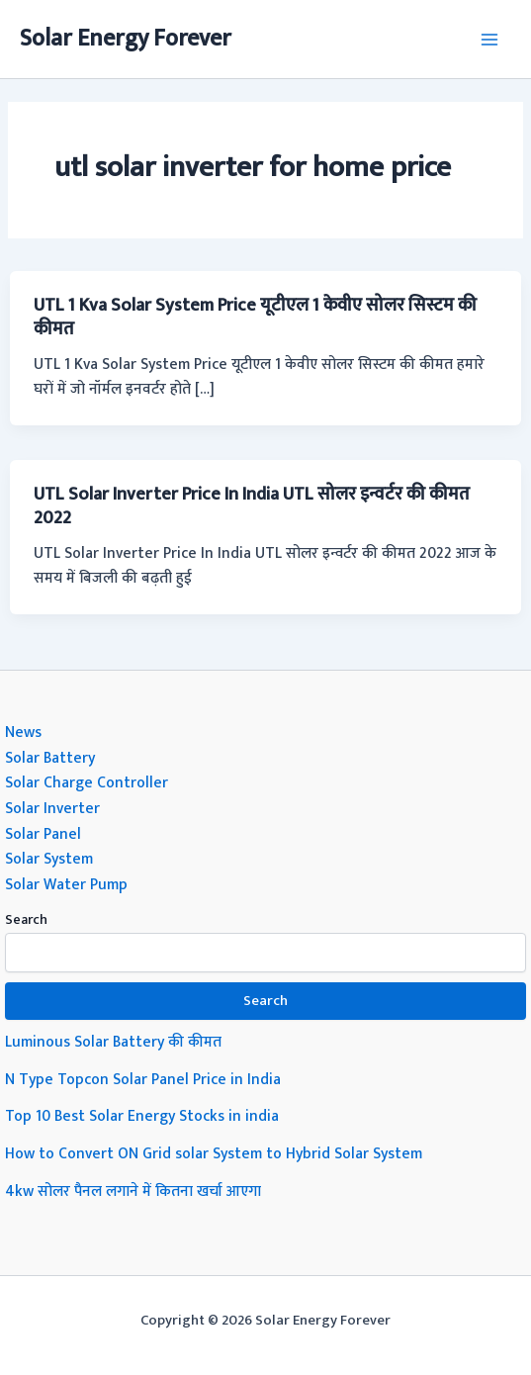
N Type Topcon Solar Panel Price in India (143, 1079)
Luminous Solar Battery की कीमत (113, 1041)
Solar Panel (43, 834)
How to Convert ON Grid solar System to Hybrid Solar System (213, 1153)
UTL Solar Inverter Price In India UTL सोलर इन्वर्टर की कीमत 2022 (252, 506)
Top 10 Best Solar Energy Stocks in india (142, 1116)
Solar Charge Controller (86, 782)
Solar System (49, 858)
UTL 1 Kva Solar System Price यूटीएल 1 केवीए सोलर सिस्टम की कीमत (255, 317)
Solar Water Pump (66, 884)
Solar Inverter (52, 808)
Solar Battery (50, 758)
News (23, 732)
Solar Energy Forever (125, 38)
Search (26, 919)
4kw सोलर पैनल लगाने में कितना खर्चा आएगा (133, 1191)
